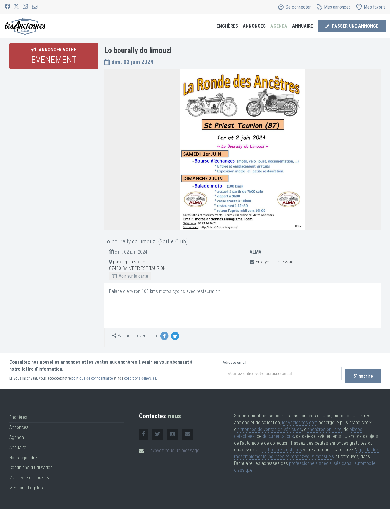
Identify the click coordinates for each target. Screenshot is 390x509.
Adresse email (232, 362)
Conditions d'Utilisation (31, 466)
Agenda (278, 26)
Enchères (227, 26)
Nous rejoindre (23, 456)
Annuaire (302, 26)
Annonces (254, 26)
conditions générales (140, 378)
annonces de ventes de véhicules (269, 427)
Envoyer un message (276, 262)
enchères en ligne (324, 427)
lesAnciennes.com (299, 421)
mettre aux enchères (282, 448)
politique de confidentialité (92, 378)
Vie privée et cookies (29, 476)
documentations (278, 434)
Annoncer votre (53, 56)
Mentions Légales (26, 486)
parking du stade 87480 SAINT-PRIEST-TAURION (137, 269)
